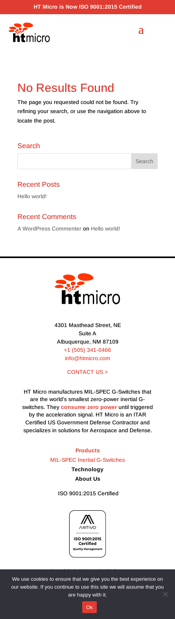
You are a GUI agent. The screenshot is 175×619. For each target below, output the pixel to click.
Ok (89, 607)
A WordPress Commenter (49, 228)
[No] (165, 594)
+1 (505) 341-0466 (87, 350)
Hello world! (32, 196)
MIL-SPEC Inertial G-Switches (87, 460)
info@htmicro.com (87, 358)
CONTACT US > (87, 372)
